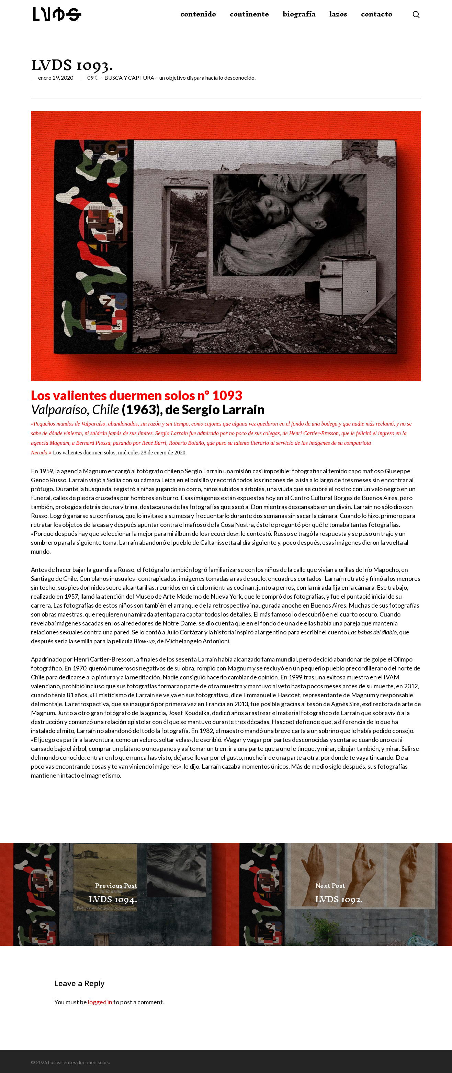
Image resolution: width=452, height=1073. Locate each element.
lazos (338, 21)
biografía (299, 21)
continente (249, 21)
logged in (100, 1002)
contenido (198, 21)
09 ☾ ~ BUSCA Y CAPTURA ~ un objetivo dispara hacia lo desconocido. (171, 77)
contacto (376, 21)
